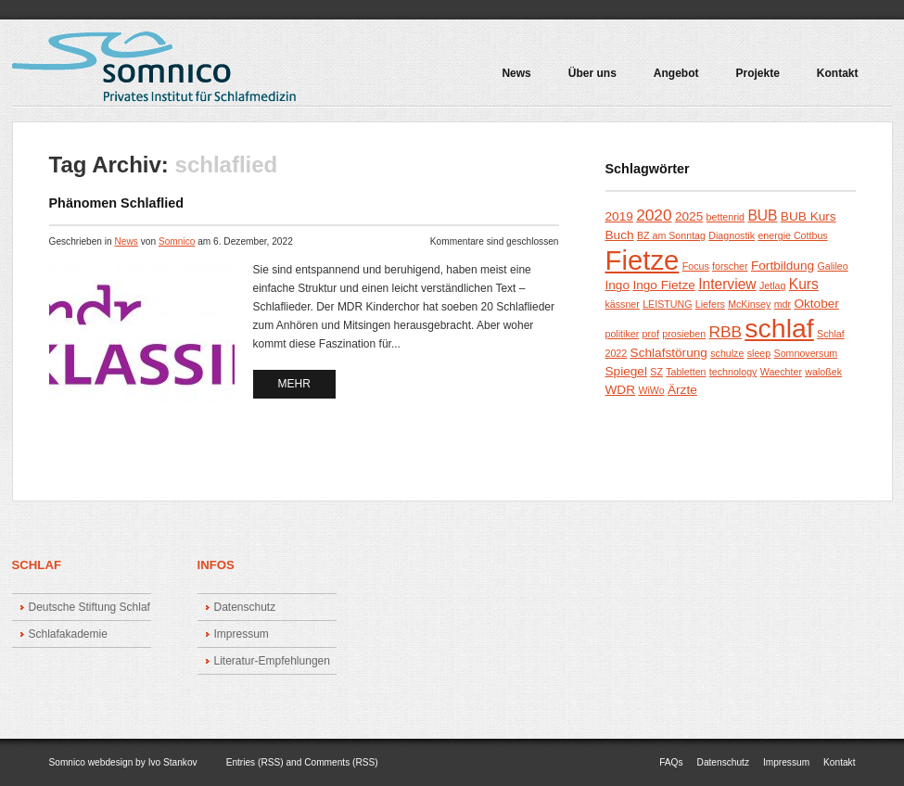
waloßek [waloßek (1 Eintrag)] (823, 371)
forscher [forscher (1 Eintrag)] (730, 266)
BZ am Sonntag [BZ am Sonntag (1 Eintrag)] (671, 235)
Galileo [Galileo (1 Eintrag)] (832, 266)
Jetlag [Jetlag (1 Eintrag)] (772, 285)
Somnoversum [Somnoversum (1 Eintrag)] (806, 353)
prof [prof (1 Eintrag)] (651, 333)
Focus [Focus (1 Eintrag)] (695, 266)
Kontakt (838, 74)
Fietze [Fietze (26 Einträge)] (642, 260)
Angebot (672, 80)
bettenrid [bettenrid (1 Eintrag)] (726, 216)
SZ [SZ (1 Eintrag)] (656, 371)
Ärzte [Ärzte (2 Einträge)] (682, 390)
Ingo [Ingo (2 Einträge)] (617, 285)
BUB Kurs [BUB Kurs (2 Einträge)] (808, 216)
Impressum (241, 634)
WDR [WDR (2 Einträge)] (620, 390)
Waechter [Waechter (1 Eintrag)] (781, 371)
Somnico (177, 241)
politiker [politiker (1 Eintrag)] (622, 333)
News (516, 74)
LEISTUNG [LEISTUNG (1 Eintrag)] (667, 304)
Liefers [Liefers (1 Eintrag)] (710, 304)
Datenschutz (245, 607)
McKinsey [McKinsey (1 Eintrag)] (749, 304)
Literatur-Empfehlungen (272, 660)
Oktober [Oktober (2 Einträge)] (816, 304)
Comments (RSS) (340, 762)
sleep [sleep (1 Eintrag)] (758, 353)
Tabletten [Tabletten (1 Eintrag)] (686, 371)
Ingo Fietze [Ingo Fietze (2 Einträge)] (663, 285)
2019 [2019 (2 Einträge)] (619, 216)
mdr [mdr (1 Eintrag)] (782, 304)
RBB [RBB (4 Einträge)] (725, 332)
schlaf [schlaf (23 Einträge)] (779, 328)
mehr (294, 383)
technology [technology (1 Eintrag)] (733, 371)
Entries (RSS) (255, 762)
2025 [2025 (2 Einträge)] (689, 216)
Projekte (753, 80)
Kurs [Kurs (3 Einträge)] (804, 284)
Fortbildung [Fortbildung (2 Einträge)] (782, 266)
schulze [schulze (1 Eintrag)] (727, 353)
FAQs (670, 762)
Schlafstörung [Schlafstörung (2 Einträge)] (668, 353)
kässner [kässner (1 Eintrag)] (622, 304)
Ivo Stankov (172, 762)
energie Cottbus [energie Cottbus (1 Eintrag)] (792, 235)
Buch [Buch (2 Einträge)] (619, 235)
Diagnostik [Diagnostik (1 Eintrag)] (731, 235)
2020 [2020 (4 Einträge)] (653, 215)
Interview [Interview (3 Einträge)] (727, 284)
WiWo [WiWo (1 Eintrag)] (651, 390)
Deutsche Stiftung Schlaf (89, 607)
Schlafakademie (68, 634)
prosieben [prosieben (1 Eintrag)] (684, 333)
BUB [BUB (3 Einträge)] (762, 215)
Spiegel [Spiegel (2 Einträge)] (626, 371)
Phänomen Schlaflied (117, 203)
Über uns (592, 74)
